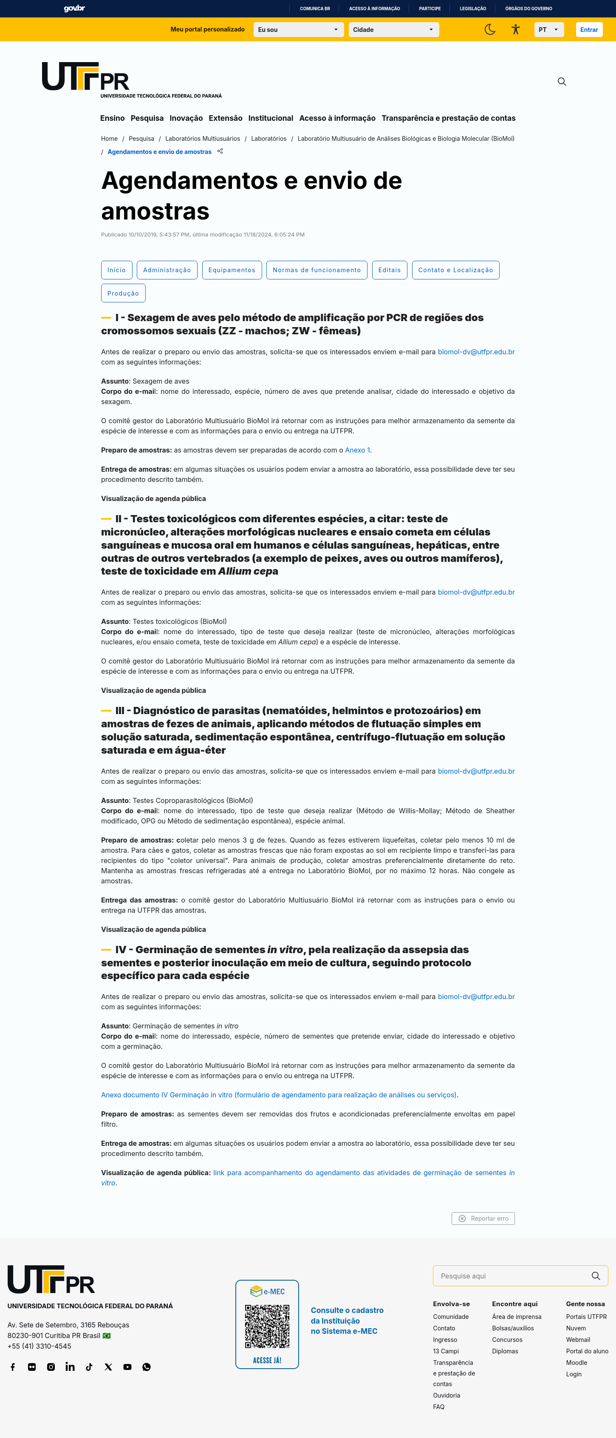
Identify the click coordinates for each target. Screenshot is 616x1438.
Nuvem (576, 1328)
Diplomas (505, 1351)
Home (109, 138)
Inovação (186, 118)
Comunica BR (315, 8)
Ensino (112, 118)
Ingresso (445, 1339)
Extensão (226, 118)
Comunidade (451, 1316)
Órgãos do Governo (529, 8)
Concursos (507, 1339)
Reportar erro (483, 1218)
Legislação (473, 8)
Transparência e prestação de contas (448, 118)
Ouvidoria (446, 1395)
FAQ (438, 1406)
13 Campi (446, 1351)
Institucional (271, 118)
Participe (430, 8)
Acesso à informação (374, 8)
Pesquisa (147, 118)
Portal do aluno (587, 1351)
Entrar (589, 29)
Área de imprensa (516, 1316)
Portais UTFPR (586, 1316)
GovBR (74, 9)
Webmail (578, 1339)
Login (574, 1374)
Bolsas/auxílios (513, 1328)
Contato (444, 1328)
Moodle (577, 1362)
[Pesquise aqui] (513, 1276)
